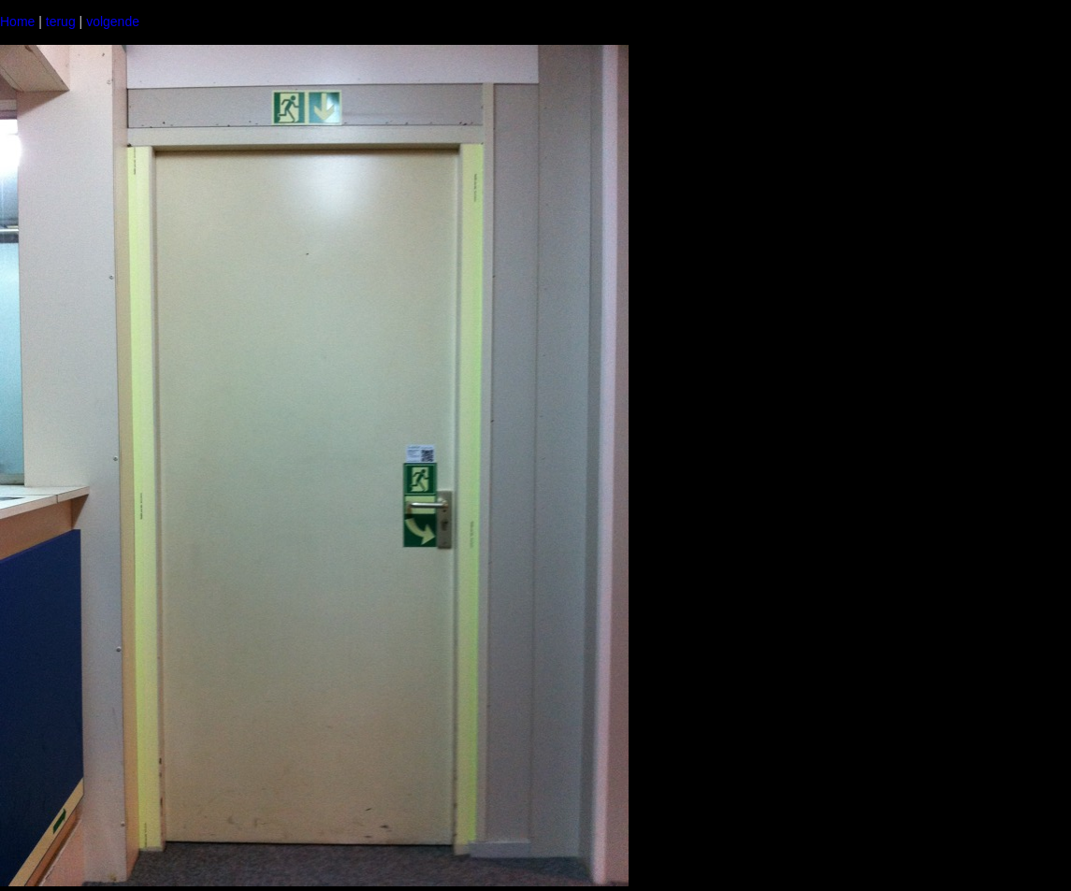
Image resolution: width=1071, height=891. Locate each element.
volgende (112, 21)
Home (17, 21)
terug (61, 21)
